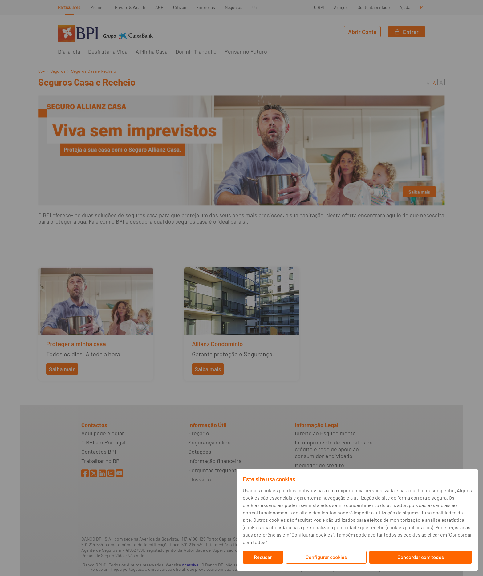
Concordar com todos (420, 557)
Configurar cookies (326, 557)
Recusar (263, 557)
